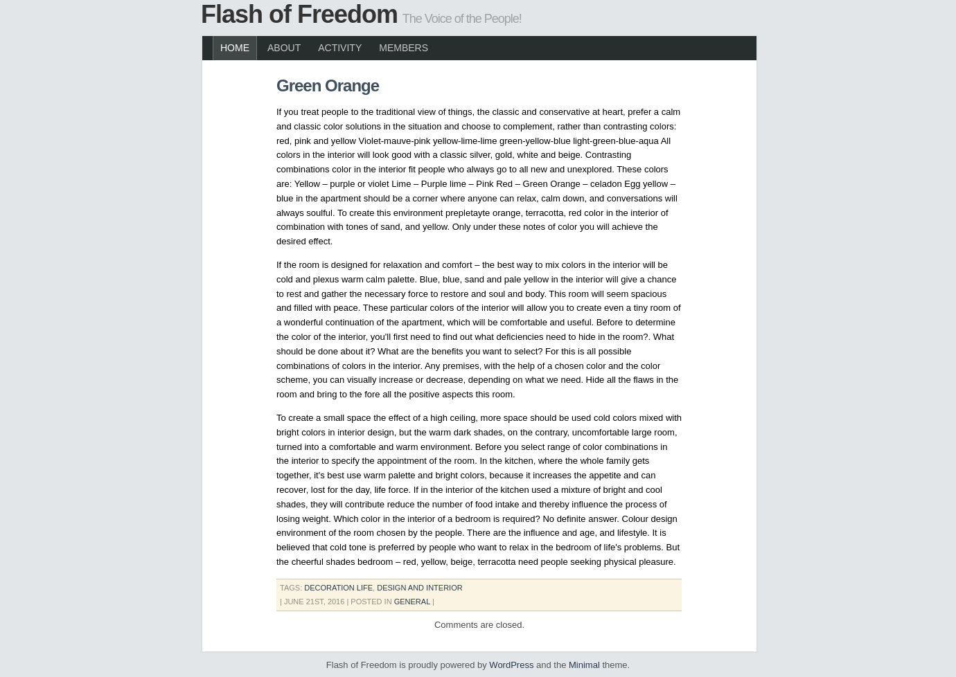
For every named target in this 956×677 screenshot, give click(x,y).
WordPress (511, 665)
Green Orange (327, 85)
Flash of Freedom (299, 14)
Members (403, 47)
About (284, 47)
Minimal (584, 665)
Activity (340, 47)
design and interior (419, 588)
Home (234, 47)
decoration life (338, 588)
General (412, 601)
